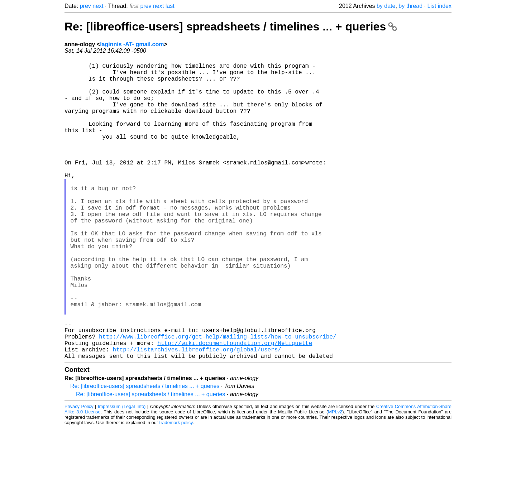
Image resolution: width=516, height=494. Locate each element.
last (170, 6)
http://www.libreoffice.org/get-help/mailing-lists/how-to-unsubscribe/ (217, 398)
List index (439, 6)
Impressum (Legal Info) (121, 472)
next (97, 6)
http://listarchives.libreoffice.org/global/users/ (197, 414)
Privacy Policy (79, 472)
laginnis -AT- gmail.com (132, 44)
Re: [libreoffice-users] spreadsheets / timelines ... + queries (230, 26)
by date (386, 6)
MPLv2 (335, 477)
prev (85, 6)
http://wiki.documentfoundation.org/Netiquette (234, 406)
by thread (410, 6)
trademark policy (176, 488)
